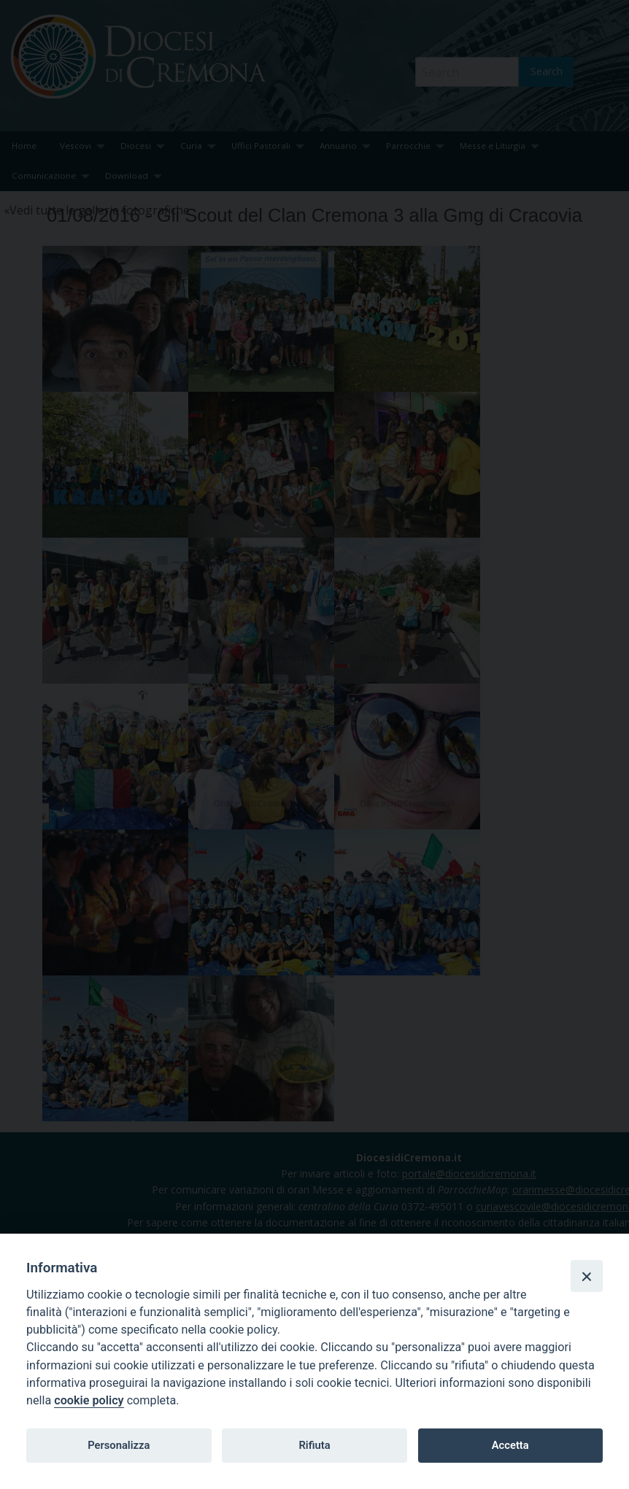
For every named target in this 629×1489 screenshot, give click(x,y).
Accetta (510, 1445)
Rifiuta (314, 1445)
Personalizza (119, 1445)
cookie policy (88, 1400)
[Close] (587, 1276)
